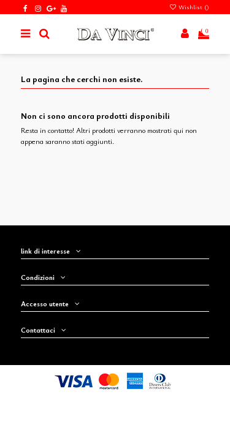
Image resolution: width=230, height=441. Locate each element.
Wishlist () (189, 6)
